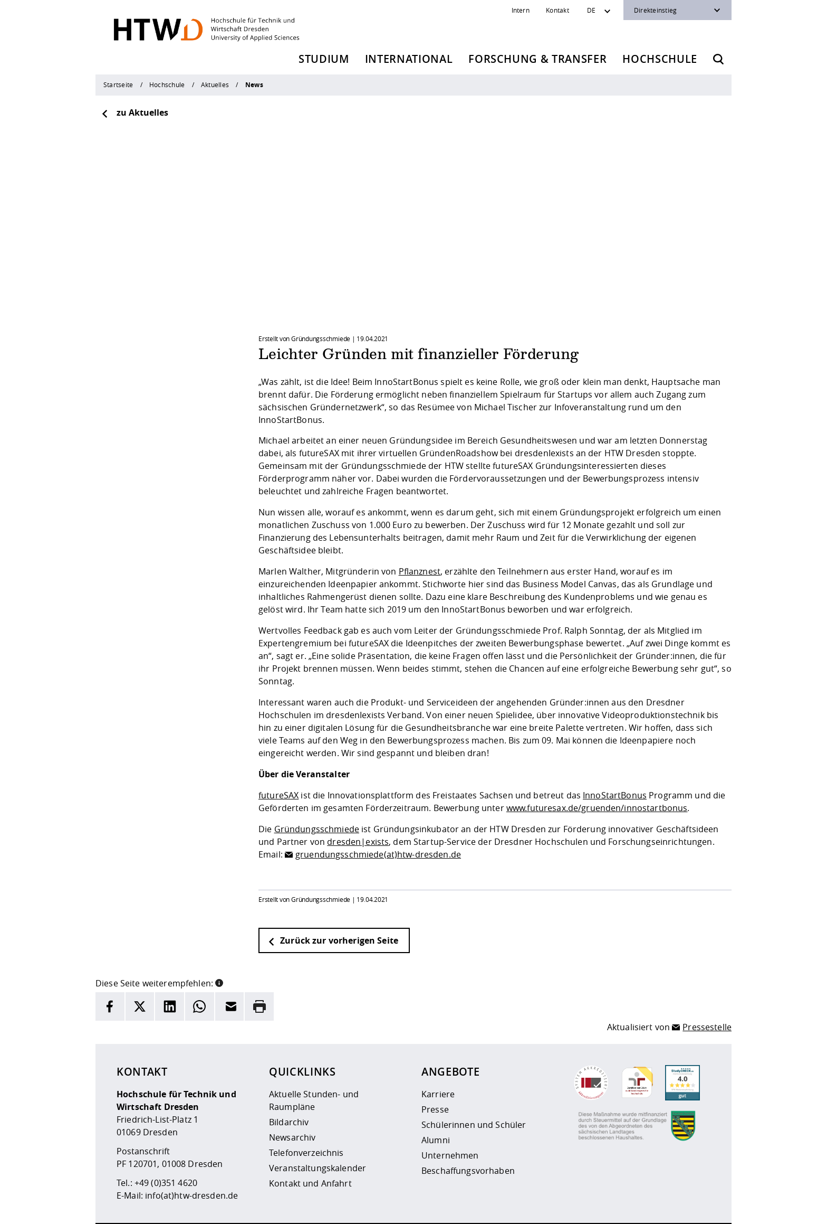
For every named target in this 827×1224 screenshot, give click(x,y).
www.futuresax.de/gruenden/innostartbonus (597, 777)
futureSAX (278, 764)
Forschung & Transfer (537, 59)
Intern (521, 10)
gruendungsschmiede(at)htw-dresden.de (378, 824)
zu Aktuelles (134, 112)
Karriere (438, 1063)
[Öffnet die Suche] (718, 59)
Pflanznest (419, 541)
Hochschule (659, 59)
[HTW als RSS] (615, 1208)
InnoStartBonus (615, 764)
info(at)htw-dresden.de (191, 1165)
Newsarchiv (292, 1107)
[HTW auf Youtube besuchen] (699, 1208)
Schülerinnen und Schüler (473, 1094)
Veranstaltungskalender (317, 1137)
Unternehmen (450, 1125)
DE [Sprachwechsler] (591, 10)
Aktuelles (215, 84)
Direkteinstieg (655, 10)
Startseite (118, 84)
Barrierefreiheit (433, 1208)
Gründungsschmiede (316, 798)
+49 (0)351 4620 (165, 1152)
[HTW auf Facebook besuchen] (678, 1208)
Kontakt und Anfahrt (310, 1153)
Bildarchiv (289, 1091)
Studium (324, 59)
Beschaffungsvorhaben (468, 1140)
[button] (219, 951)
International (409, 59)
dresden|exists (358, 811)
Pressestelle (707, 997)
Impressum (323, 1208)
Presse (435, 1079)
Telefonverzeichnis (306, 1122)
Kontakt (557, 10)
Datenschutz (374, 1208)
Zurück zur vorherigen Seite (332, 910)
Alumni (435, 1109)
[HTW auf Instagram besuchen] (636, 1208)
